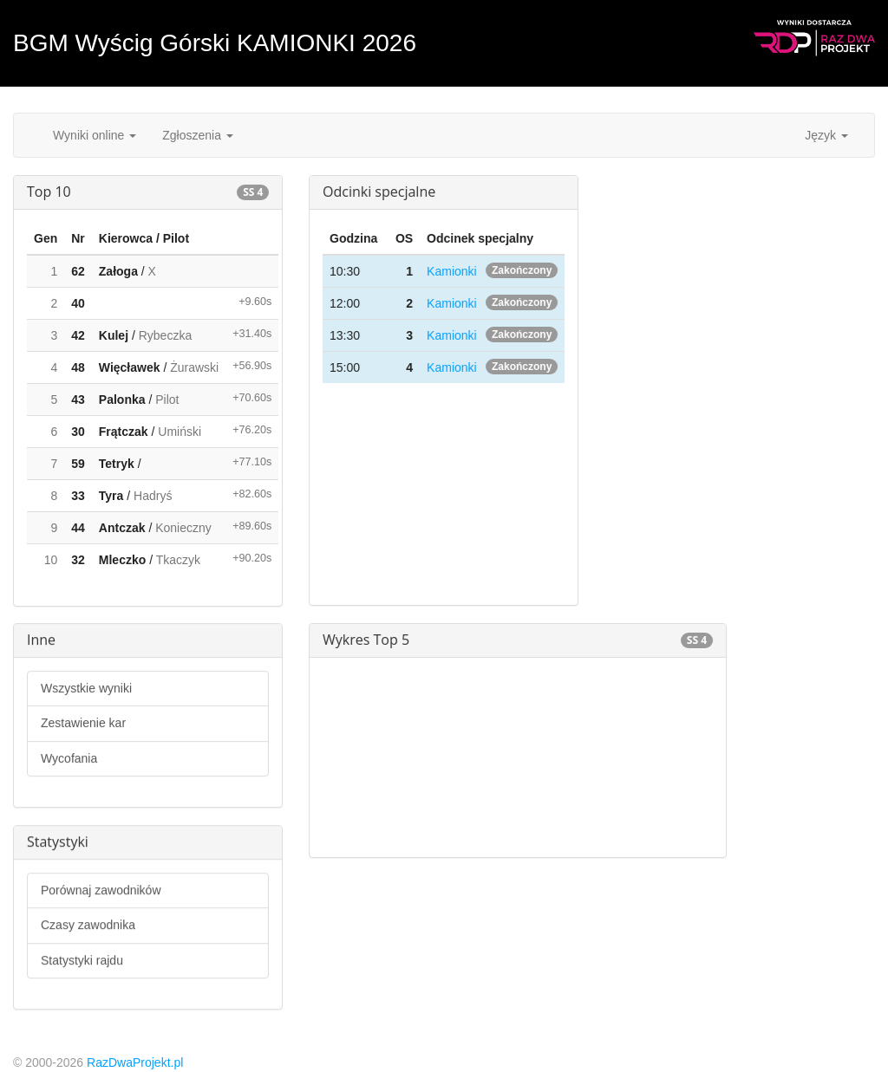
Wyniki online (94, 135)
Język (826, 135)
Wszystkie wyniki (86, 688)
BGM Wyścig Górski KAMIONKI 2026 (214, 42)
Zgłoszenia (197, 135)
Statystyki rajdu (82, 960)
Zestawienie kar (83, 723)
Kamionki (452, 271)
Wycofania (69, 758)
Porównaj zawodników (101, 890)
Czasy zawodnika (88, 925)
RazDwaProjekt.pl (135, 1062)
